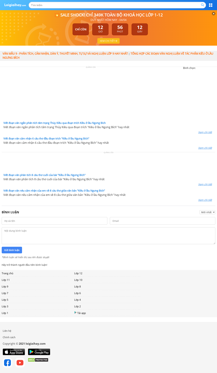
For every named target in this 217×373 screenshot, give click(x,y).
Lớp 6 (77, 293)
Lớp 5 (5, 299)
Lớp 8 (77, 286)
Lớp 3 (5, 306)
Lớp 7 (5, 293)
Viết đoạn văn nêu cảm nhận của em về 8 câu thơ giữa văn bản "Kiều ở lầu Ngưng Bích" (54, 190)
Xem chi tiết (205, 132)
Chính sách (9, 337)
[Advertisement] (108, 95)
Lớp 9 (5, 286)
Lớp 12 (78, 273)
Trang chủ (7, 273)
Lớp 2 (77, 306)
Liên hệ (7, 330)
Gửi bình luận (11, 250)
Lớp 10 (78, 280)
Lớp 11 (6, 280)
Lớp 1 (5, 313)
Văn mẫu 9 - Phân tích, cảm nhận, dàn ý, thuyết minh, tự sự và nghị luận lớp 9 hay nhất (65, 53)
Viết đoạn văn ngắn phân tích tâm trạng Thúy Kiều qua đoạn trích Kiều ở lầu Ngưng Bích (54, 123)
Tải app (80, 313)
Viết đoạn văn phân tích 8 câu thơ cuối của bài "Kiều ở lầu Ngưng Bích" (44, 175)
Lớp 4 (77, 299)
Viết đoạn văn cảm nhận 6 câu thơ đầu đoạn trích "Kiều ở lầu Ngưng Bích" (46, 138)
